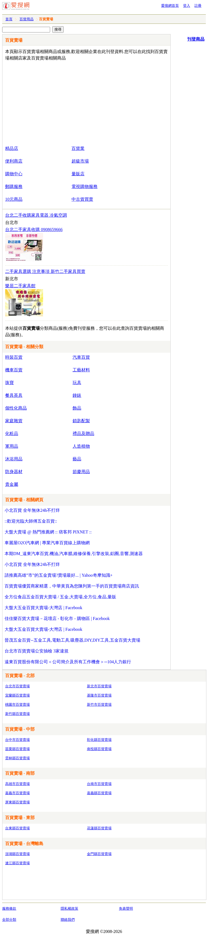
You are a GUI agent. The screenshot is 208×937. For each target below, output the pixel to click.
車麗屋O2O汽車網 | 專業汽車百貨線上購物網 (47, 542)
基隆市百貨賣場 (99, 695)
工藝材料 (81, 370)
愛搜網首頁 (170, 6)
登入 (186, 6)
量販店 (78, 173)
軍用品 (11, 446)
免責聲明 (126, 908)
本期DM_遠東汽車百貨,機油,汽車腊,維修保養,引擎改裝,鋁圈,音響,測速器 (74, 553)
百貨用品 (27, 19)
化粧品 (11, 433)
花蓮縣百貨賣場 (99, 828)
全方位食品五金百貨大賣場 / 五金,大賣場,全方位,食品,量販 (60, 597)
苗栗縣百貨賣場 (17, 749)
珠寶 (9, 382)
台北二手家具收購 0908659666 (34, 229)
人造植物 (81, 446)
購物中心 (13, 173)
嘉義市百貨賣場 (17, 793)
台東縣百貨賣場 (17, 828)
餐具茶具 (13, 395)
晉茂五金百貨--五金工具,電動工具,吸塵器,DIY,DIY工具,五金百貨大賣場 (72, 640)
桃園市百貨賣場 (17, 704)
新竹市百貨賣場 (99, 704)
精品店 (11, 148)
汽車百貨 (81, 357)
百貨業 (78, 148)
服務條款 (9, 908)
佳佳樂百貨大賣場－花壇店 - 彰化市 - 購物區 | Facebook (57, 618)
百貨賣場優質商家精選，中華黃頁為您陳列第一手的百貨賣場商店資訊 (72, 586)
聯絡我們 (68, 920)
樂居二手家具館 (20, 285)
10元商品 (13, 199)
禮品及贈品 (83, 433)
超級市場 (80, 161)
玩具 (77, 382)
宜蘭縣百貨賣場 (17, 695)
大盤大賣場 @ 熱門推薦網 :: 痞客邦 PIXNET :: (48, 532)
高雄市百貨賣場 (17, 784)
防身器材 (13, 471)
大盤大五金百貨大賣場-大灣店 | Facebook (43, 607)
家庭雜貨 (13, 420)
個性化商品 (16, 408)
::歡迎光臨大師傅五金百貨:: (31, 521)
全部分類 (9, 920)
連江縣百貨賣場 (17, 863)
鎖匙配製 (81, 420)
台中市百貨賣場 (17, 740)
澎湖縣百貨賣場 (17, 854)
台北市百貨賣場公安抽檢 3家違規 (37, 651)
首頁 (8, 19)
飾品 (77, 408)
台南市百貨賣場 (99, 784)
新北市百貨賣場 (99, 686)
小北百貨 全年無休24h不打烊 (32, 510)
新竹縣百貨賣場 (17, 714)
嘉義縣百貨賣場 (99, 793)
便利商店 (13, 161)
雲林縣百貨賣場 (17, 758)
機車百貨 (13, 370)
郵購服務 (13, 186)
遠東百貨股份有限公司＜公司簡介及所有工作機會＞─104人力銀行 (68, 661)
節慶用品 (81, 471)
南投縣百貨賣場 (99, 749)
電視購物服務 (85, 186)
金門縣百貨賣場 (99, 854)
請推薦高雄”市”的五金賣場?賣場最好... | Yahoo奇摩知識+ (59, 575)
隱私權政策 (69, 908)
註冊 (198, 6)
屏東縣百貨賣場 (17, 802)
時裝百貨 (13, 357)
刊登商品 (195, 39)
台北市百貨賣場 (17, 686)
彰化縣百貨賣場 (99, 740)
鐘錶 (77, 395)
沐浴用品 (13, 459)
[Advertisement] (71, 102)
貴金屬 (11, 484)
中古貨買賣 (82, 199)
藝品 (77, 459)
